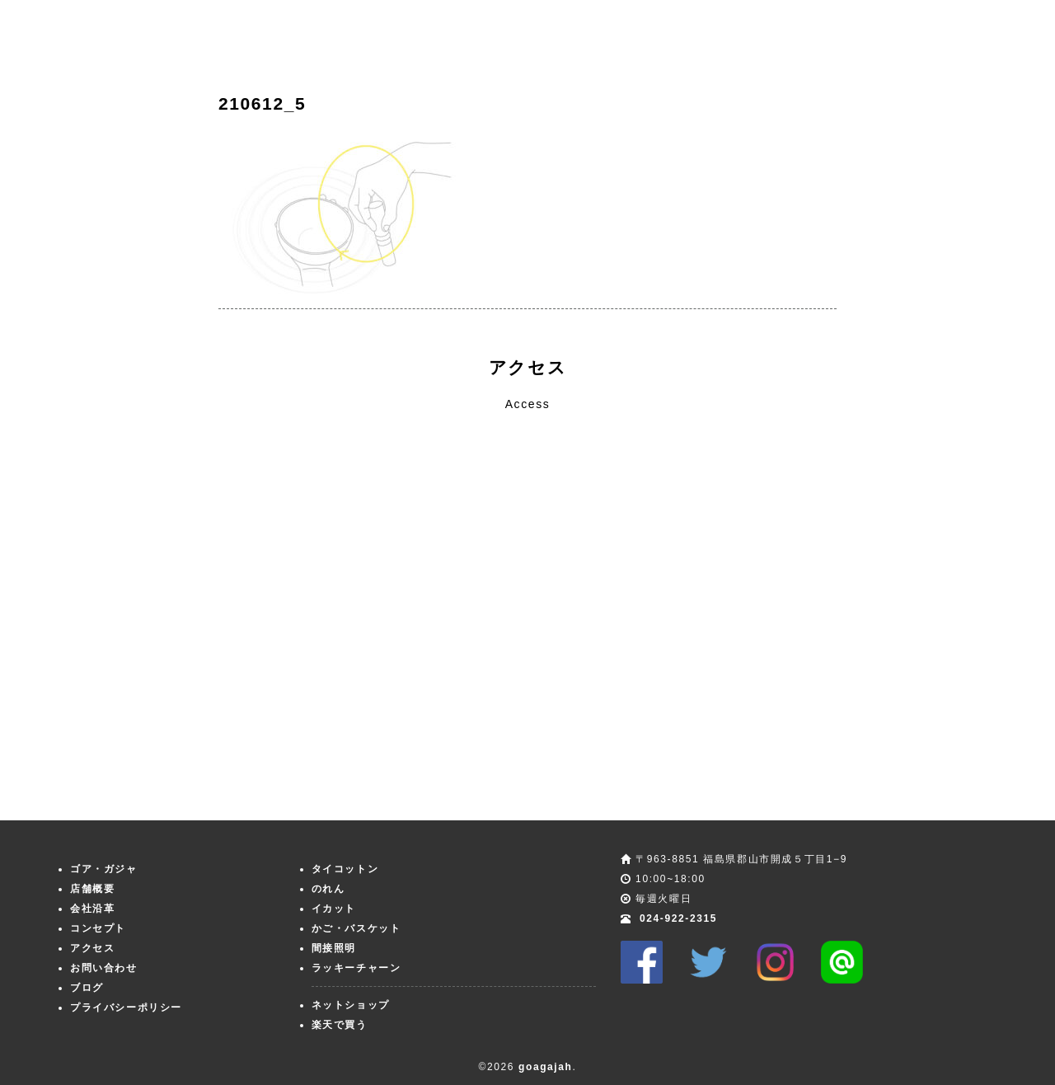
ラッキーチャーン (356, 968)
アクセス (92, 948)
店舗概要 (92, 889)
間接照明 (334, 948)
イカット (334, 908)
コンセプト (98, 928)
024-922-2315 (678, 918)
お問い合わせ (104, 968)
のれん (328, 889)
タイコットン (345, 869)
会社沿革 (92, 908)
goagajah (545, 1067)
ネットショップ (351, 1005)
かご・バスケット (356, 928)
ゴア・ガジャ (104, 869)
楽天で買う (340, 1025)
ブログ (87, 987)
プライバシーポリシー (126, 1007)
